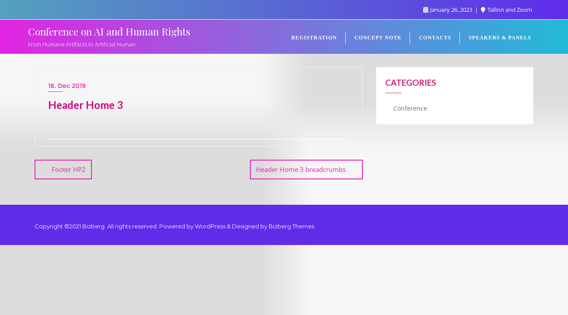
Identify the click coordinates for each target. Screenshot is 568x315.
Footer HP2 (69, 169)
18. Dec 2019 (67, 86)
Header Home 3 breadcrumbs (301, 169)
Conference (410, 108)
